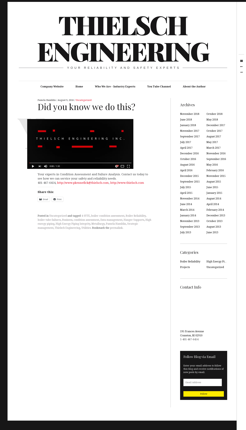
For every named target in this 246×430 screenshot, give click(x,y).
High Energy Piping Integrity (73, 223)
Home (79, 86)
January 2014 (188, 215)
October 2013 (214, 221)
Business (67, 219)
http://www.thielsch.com (127, 182)
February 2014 (215, 209)
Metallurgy (98, 223)
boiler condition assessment (107, 215)
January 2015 (214, 192)
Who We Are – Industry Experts (115, 86)
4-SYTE (85, 215)
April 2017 (186, 147)
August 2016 (187, 164)
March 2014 (187, 209)
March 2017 (213, 147)
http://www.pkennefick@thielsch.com (83, 182)
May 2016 (212, 164)
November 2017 (189, 130)
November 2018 (189, 113)
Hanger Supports (134, 219)
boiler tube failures (49, 219)
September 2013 (190, 226)
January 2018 (188, 125)
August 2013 (213, 226)
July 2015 (185, 187)
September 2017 (190, 136)
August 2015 (213, 181)
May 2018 (212, 119)
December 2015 (189, 176)
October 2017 (214, 130)
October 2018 (214, 113)
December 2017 (215, 125)
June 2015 (212, 187)
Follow (203, 394)
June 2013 (212, 232)
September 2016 (216, 159)
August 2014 (213, 198)
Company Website (52, 86)
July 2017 (185, 142)
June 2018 (186, 119)
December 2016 (189, 153)
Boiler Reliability (136, 215)
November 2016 (216, 153)
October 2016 (188, 159)
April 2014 (212, 204)
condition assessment (86, 219)
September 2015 (190, 181)
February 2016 (215, 170)
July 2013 (185, 232)
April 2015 (186, 192)
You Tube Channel (159, 86)
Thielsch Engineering (123, 37)
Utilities (86, 227)
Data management (111, 219)
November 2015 (216, 176)
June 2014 (186, 204)
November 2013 (189, 221)
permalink (116, 227)
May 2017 (212, 142)
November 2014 (189, 198)
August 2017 (213, 136)
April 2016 (186, 170)
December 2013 (215, 215)
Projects (185, 267)
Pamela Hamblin (47, 100)
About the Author (194, 86)
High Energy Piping (218, 261)
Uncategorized (84, 100)
